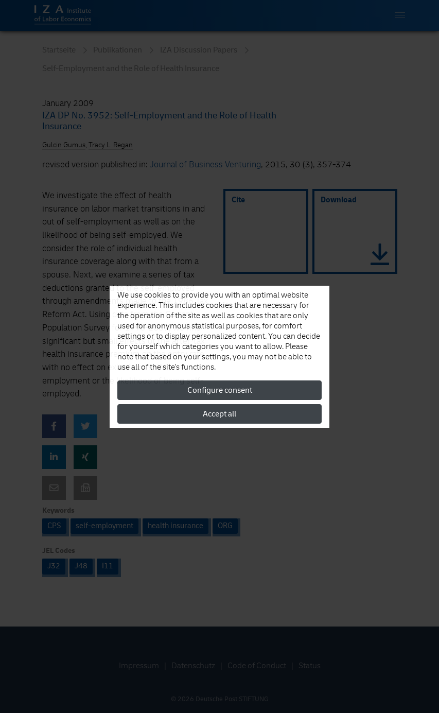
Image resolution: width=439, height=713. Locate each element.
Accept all (219, 414)
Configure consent (219, 390)
